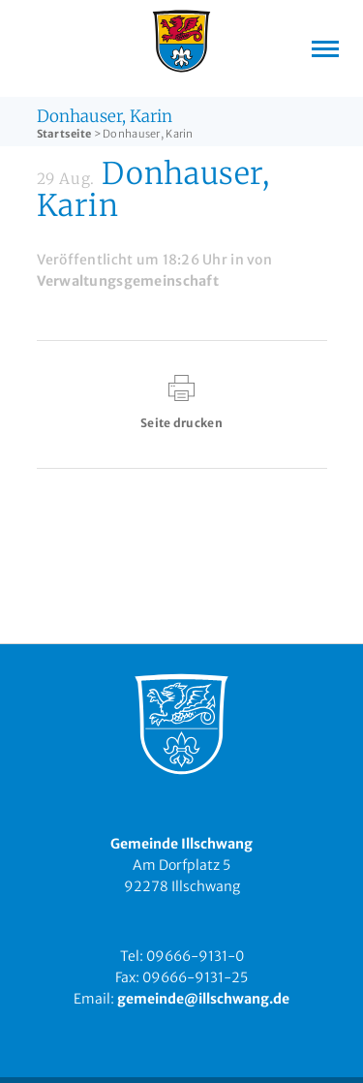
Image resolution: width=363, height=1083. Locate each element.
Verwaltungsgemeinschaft (128, 281)
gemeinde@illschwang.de (203, 998)
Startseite (64, 133)
